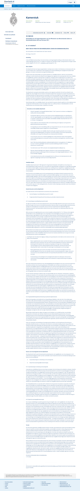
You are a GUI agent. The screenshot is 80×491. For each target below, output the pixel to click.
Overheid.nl (7, 6)
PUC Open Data (45, 485)
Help (6, 486)
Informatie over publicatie (9, 34)
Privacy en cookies (27, 483)
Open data (44, 482)
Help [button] (73, 5)
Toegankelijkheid (26, 485)
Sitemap (25, 486)
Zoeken (6, 488)
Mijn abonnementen (31, 5)
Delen (73, 32)
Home (14, 5)
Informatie (50, 32)
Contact (6, 483)
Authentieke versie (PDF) (39, 33)
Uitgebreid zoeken (21, 5)
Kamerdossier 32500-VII (11, 43)
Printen (66, 32)
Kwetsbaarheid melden (28, 488)
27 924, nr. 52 (55, 466)
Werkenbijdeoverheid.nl (65, 486)
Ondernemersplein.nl (64, 485)
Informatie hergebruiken (28, 482)
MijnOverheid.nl (63, 482)
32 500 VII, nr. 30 (44, 63)
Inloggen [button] (70, 2)
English (6, 485)
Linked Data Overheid (46, 483)
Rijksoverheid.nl (63, 483)
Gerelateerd (58, 32)
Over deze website (9, 482)
